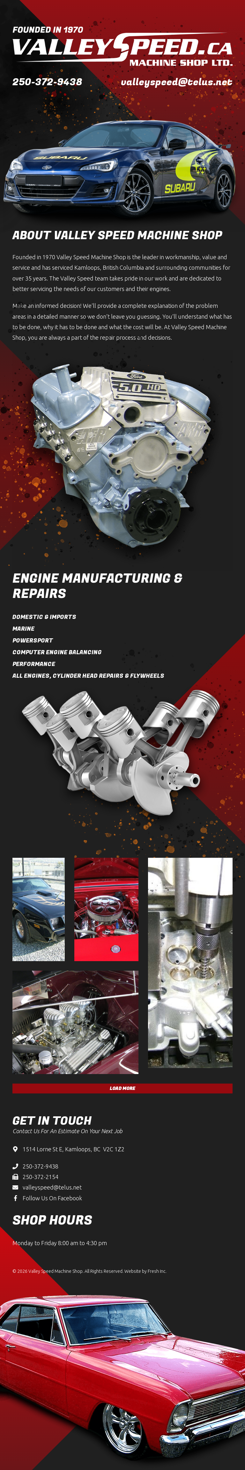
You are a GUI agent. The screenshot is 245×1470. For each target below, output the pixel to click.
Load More (122, 1088)
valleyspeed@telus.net (177, 82)
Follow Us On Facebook (52, 1198)
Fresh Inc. (157, 1271)
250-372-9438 (47, 82)
